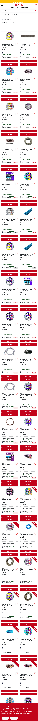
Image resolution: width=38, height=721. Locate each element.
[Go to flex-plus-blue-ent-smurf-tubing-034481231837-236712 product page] (10, 644)
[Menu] (2, 5)
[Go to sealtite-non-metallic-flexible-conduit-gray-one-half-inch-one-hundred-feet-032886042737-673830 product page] (28, 154)
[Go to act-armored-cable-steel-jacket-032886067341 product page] (10, 224)
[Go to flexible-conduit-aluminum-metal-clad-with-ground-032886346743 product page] (10, 84)
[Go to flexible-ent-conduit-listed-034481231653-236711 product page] (28, 259)
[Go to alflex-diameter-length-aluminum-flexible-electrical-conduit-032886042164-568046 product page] (28, 399)
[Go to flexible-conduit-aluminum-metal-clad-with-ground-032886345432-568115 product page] (10, 609)
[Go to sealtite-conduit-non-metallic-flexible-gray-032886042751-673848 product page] (10, 154)
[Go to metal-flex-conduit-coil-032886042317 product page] (28, 84)
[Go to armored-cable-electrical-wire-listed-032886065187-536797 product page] (28, 469)
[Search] (36, 11)
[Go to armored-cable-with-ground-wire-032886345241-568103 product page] (28, 119)
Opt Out (14, 718)
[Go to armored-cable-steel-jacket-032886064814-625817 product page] (28, 678)
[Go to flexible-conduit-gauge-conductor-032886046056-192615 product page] (28, 644)
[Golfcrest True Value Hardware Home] (19, 5)
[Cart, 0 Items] (35, 5)
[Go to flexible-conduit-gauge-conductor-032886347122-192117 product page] (10, 539)
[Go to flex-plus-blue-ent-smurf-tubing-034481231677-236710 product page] (28, 539)
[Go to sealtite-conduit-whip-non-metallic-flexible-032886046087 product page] (10, 399)
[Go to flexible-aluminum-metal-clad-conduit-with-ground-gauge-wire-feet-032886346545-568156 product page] (28, 189)
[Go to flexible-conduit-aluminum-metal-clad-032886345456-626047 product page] (10, 119)
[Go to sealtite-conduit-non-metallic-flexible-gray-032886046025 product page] (28, 294)
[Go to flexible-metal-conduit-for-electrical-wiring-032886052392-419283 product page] (10, 329)
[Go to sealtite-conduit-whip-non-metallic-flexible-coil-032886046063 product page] (10, 364)
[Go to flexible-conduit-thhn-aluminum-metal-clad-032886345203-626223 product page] (28, 329)
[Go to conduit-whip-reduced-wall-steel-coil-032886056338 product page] (10, 434)
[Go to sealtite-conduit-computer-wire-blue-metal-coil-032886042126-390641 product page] (10, 189)
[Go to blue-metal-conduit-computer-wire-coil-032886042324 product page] (28, 49)
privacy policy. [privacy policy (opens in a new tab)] (22, 711)
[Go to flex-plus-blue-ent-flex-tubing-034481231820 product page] (28, 224)
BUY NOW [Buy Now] (10, 64)
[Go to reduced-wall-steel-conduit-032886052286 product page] (10, 504)
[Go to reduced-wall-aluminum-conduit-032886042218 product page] (10, 294)
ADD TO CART (10, 61)
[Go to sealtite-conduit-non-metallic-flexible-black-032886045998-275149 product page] (28, 364)
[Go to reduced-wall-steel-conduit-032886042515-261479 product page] (28, 609)
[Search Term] (19, 11)
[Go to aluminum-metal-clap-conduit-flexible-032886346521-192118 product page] (28, 504)
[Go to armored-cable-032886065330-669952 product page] (28, 574)
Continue (5, 718)
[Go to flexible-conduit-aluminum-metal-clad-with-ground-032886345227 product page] (28, 434)
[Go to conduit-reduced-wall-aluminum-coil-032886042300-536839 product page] (10, 574)
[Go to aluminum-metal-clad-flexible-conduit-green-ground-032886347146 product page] (10, 49)
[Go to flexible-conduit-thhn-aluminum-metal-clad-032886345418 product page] (10, 259)
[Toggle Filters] (36, 22)
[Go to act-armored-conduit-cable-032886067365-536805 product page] (10, 678)
